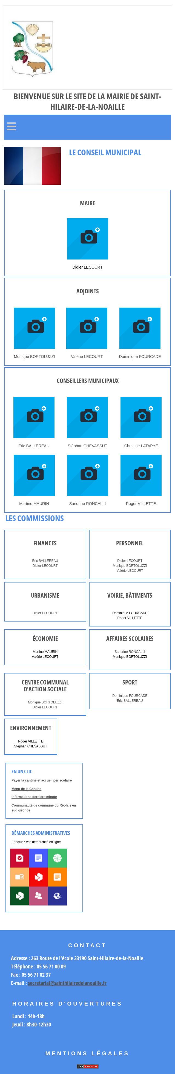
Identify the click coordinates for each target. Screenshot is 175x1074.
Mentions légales (87, 1053)
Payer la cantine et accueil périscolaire (42, 780)
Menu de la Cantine (26, 789)
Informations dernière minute (34, 797)
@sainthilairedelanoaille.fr (78, 983)
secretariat (39, 983)
